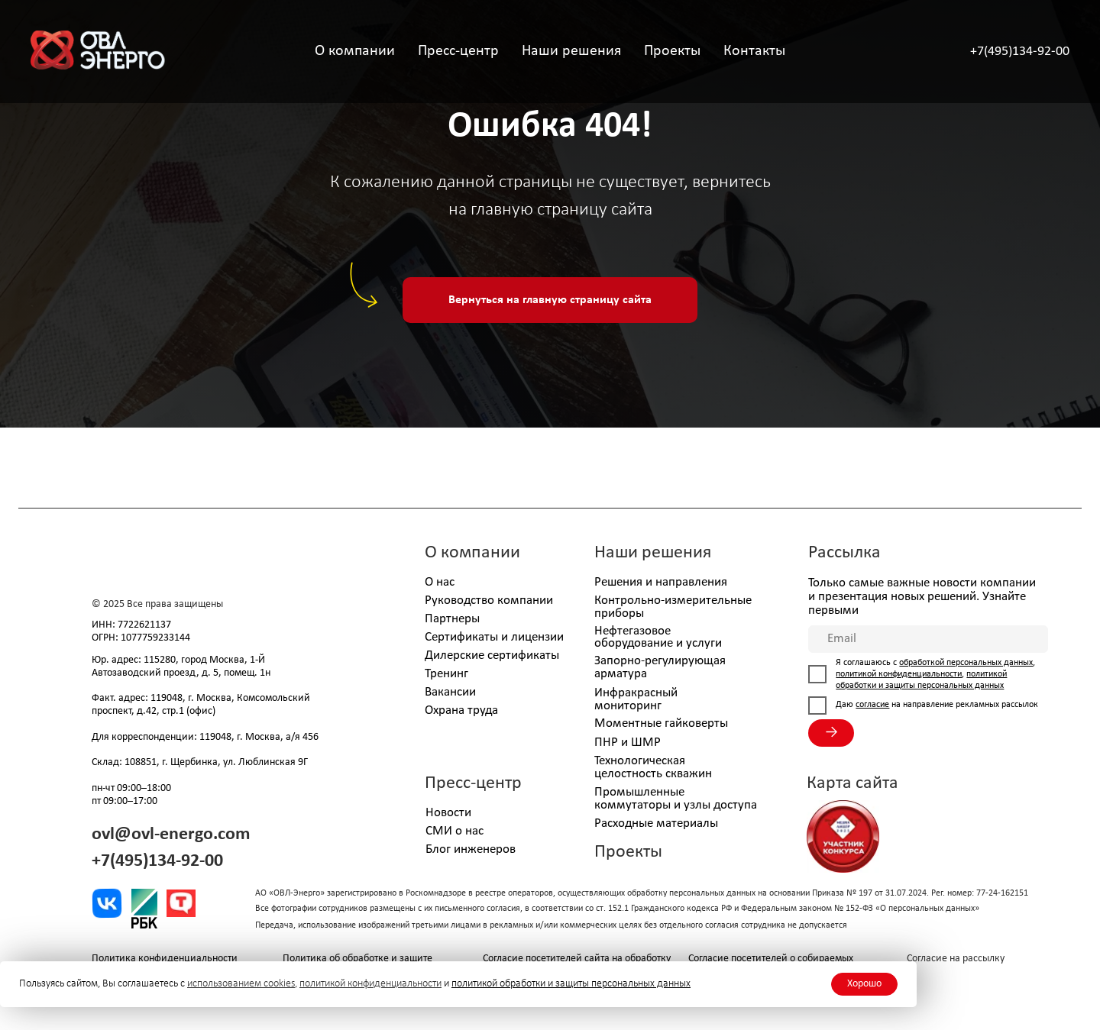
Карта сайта (852, 783)
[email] (927, 639)
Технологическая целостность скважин (653, 767)
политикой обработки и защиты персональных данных (571, 984)
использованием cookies (241, 984)
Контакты (754, 51)
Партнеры (452, 618)
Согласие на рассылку (956, 958)
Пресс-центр (473, 783)
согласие (872, 704)
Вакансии (450, 692)
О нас (440, 582)
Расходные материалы (656, 823)
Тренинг (446, 673)
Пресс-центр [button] (458, 51)
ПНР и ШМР (627, 742)
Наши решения (652, 553)
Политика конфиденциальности (165, 958)
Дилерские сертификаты (492, 655)
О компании (472, 553)
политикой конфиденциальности (370, 984)
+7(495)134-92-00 (1019, 51)
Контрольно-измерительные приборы (673, 607)
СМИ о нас (454, 831)
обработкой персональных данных (966, 662)
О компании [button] (355, 51)
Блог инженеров (470, 849)
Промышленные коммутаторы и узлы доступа (675, 799)
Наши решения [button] (571, 51)
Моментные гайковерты (661, 723)
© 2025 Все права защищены (157, 604)
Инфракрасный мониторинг (636, 699)
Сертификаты (461, 637)
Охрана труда (461, 710)
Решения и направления (660, 582)
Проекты (672, 51)
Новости (448, 812)
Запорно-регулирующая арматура (660, 667)
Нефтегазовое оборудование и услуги (658, 638)
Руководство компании (489, 600)
